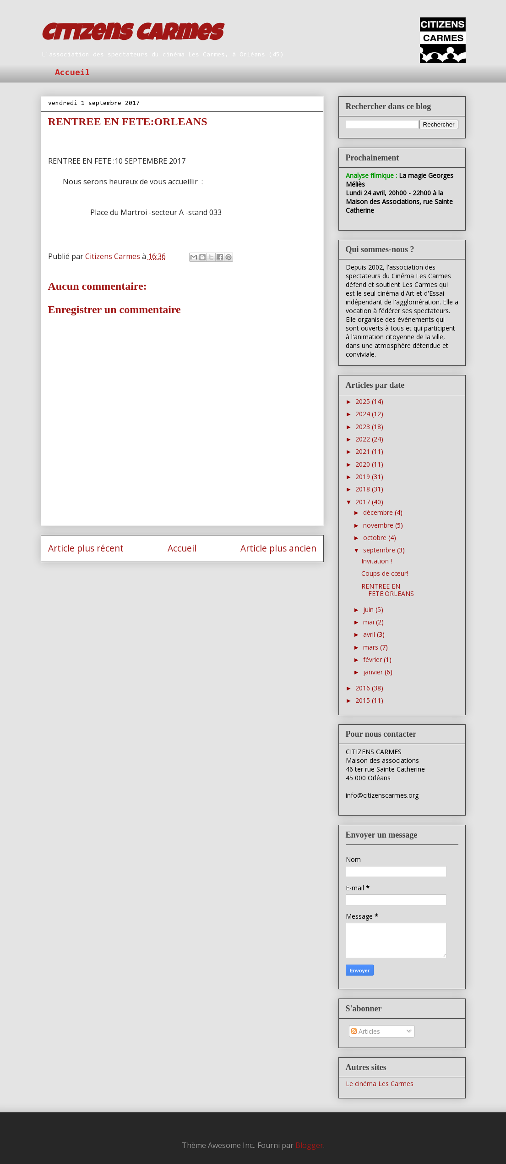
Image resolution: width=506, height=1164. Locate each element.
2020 (363, 464)
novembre (379, 525)
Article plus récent (86, 548)
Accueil (72, 72)
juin (369, 609)
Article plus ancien (278, 548)
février (373, 659)
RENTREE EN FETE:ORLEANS (387, 590)
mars (371, 647)
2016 (363, 688)
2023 (363, 426)
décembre (379, 512)
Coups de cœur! (384, 573)
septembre (380, 550)
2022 (363, 439)
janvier (374, 672)
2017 (363, 501)
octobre (375, 537)
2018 (363, 489)
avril (370, 634)
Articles (365, 1031)
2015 (363, 700)
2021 (363, 451)
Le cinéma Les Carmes (380, 1083)
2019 (363, 476)
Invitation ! (376, 561)
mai (369, 622)
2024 (363, 413)
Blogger (309, 1145)
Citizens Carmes (131, 35)
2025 (363, 401)
